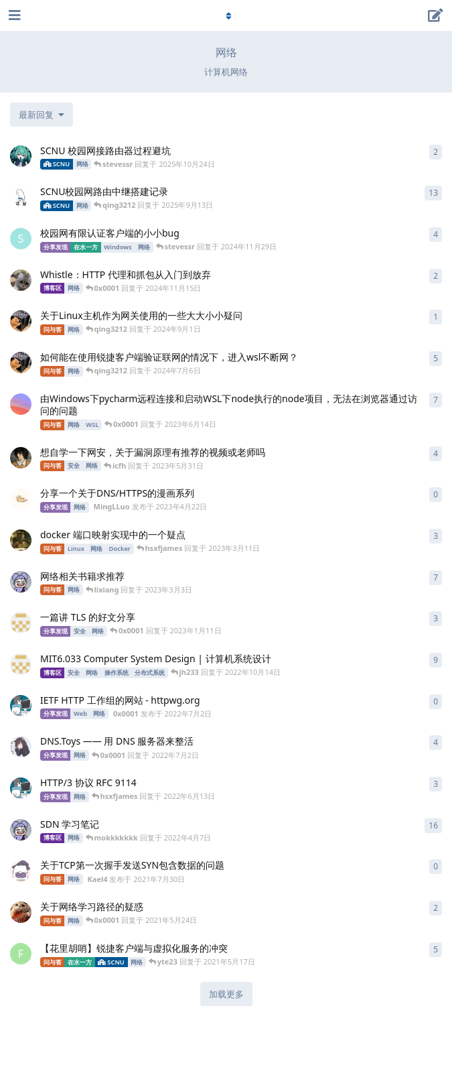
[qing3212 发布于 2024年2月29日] (20, 362)
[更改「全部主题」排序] (41, 115)
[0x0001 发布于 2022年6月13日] (20, 788)
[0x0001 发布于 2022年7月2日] (20, 705)
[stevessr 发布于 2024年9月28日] (20, 238)
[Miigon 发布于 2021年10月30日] (20, 664)
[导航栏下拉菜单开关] (226, 15)
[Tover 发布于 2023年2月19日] (20, 197)
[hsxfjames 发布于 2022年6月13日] (20, 746)
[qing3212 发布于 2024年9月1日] (20, 321)
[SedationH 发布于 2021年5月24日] (20, 912)
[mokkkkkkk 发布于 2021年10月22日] (20, 829)
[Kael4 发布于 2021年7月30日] (20, 870)
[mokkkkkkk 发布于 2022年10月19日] (20, 581)
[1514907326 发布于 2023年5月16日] (20, 457)
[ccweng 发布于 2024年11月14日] (20, 280)
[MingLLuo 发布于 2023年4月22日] (20, 498)
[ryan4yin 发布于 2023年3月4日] (20, 540)
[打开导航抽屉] (13, 15)
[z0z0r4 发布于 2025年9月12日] (20, 156)
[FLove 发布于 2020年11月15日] (20, 953)
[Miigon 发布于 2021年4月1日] (20, 622)
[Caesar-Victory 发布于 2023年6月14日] (20, 404)
